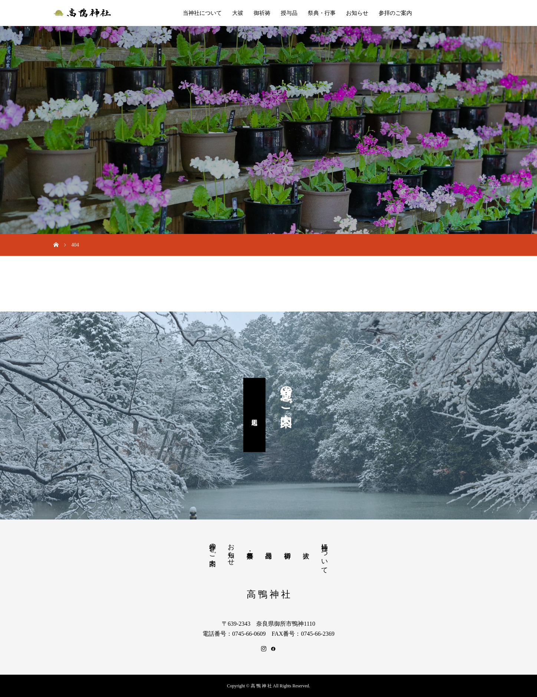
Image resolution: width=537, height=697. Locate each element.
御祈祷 (262, 13)
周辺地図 (254, 415)
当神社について (202, 13)
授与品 (289, 13)
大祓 (237, 13)
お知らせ (357, 13)
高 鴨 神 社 (269, 594)
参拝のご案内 (395, 13)
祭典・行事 (322, 13)
